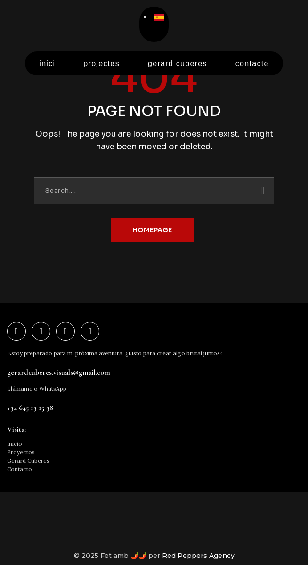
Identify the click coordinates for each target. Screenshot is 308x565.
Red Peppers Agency (198, 555)
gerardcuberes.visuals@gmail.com (58, 372)
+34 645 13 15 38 (30, 407)
